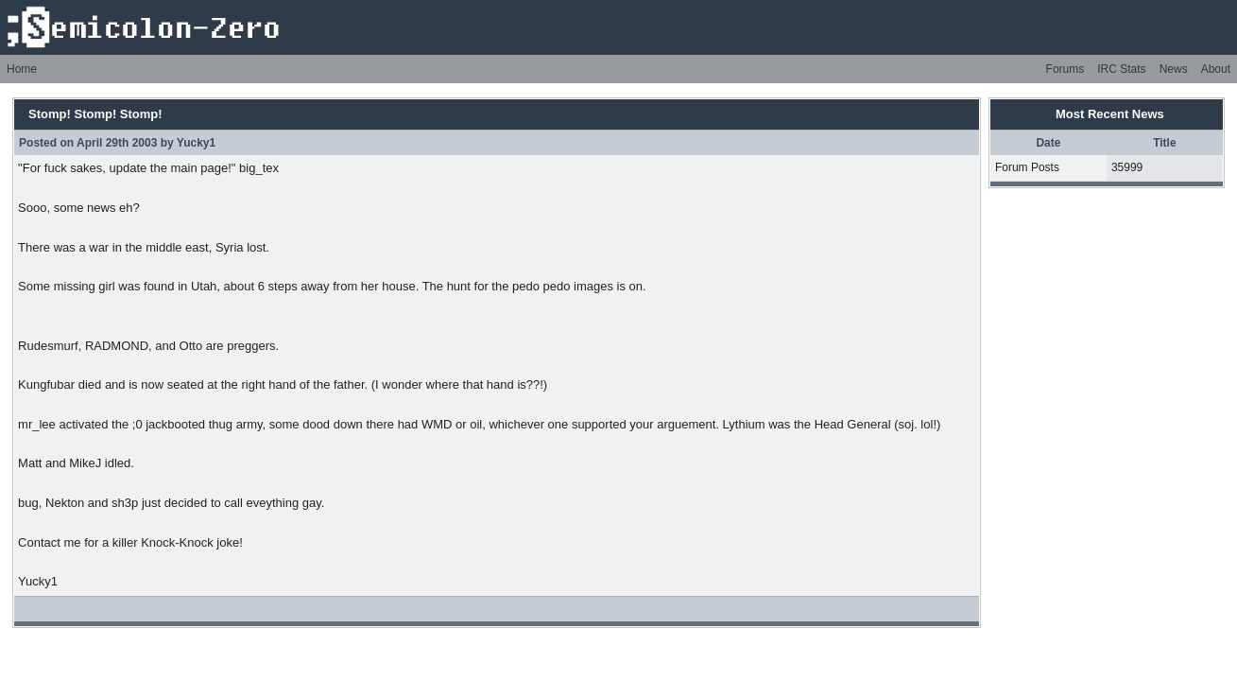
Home (22, 69)
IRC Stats (1121, 69)
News (1174, 69)
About (1215, 69)
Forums (1065, 69)
